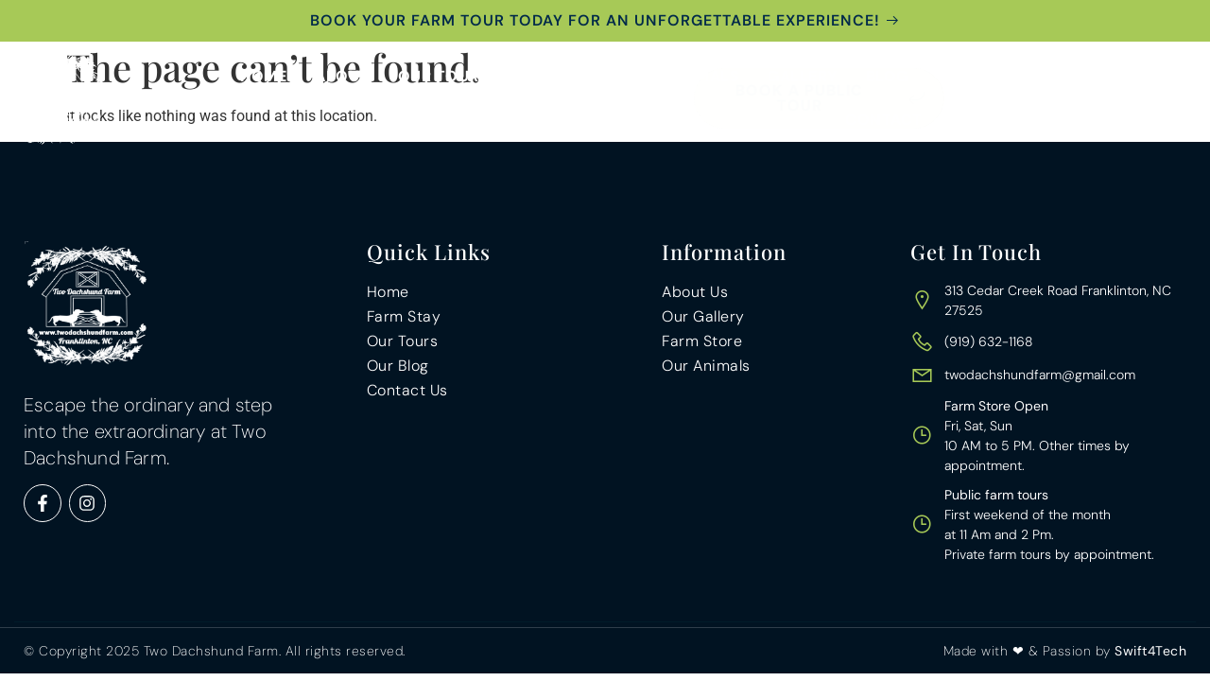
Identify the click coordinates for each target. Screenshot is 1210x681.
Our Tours (444, 76)
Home (263, 76)
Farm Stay (560, 76)
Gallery (803, 76)
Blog (887, 76)
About (342, 76)
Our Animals (685, 76)
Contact (884, 120)
